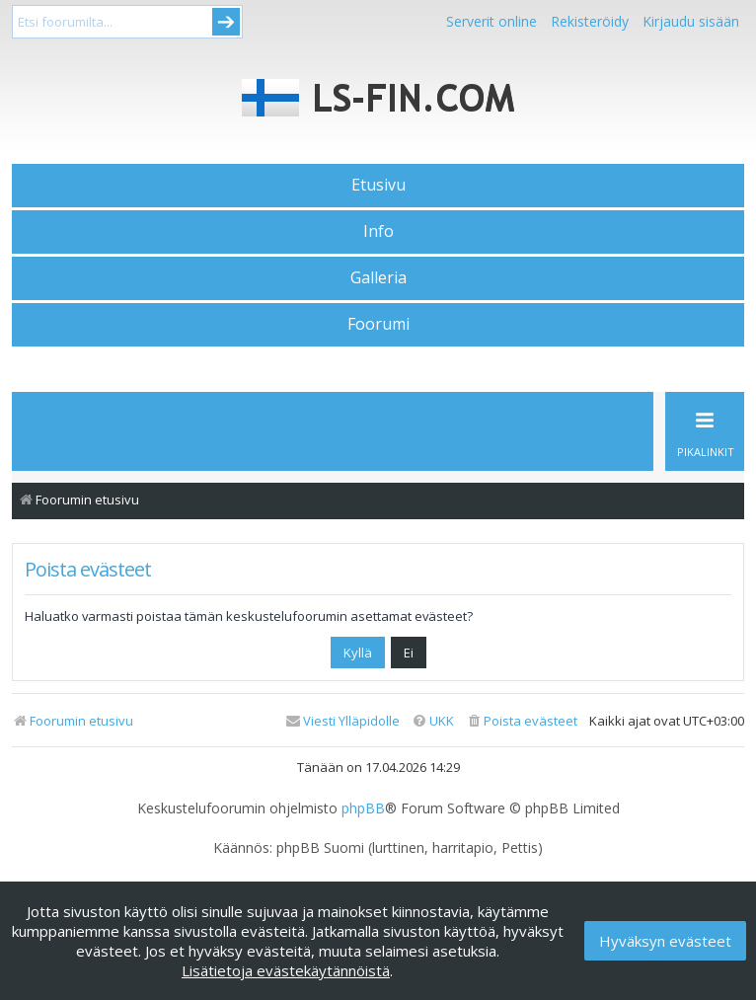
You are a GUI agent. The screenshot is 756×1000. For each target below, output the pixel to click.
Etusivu (378, 184)
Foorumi (378, 324)
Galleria (378, 277)
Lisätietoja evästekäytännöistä (286, 970)
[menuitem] (521, 721)
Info (378, 231)
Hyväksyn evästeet (665, 941)
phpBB (363, 808)
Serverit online (491, 21)
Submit (226, 22)
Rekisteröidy (590, 21)
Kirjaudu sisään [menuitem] (691, 21)
